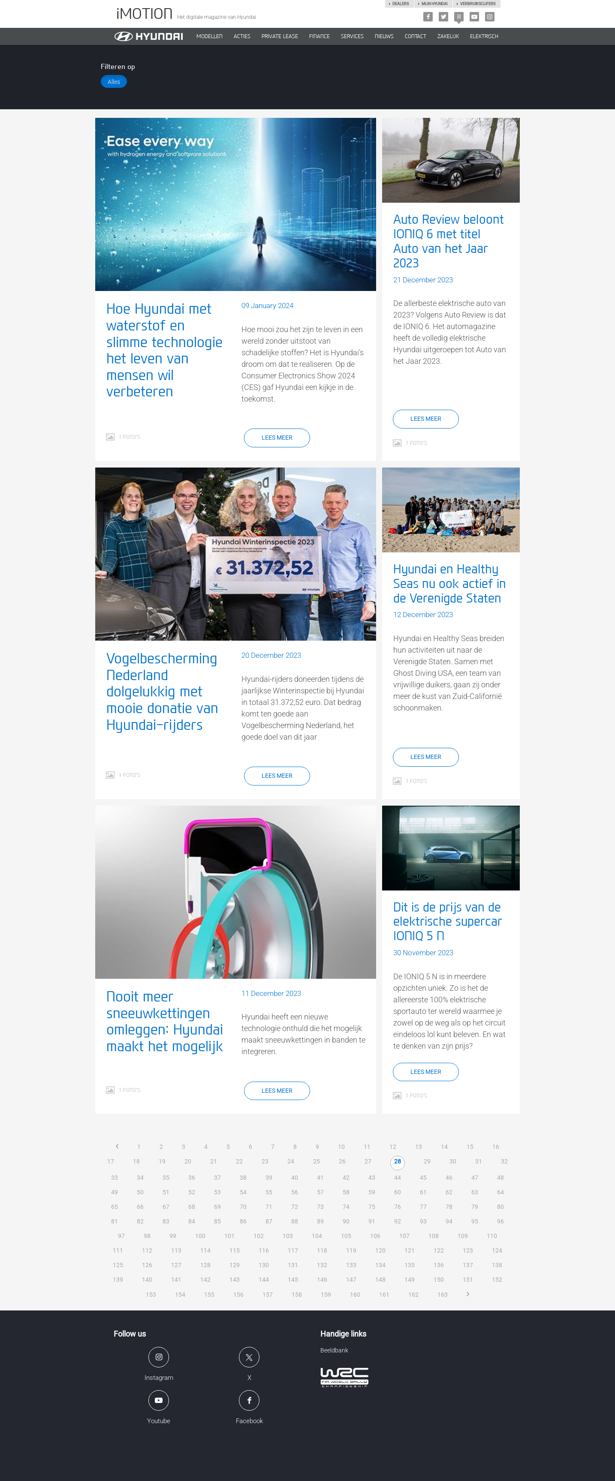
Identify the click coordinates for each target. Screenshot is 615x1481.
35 (166, 1177)
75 (371, 1206)
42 (346, 1177)
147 (351, 1279)
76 (397, 1206)
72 (294, 1206)
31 (478, 1161)
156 (238, 1294)
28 (397, 1161)
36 (191, 1177)
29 (427, 1161)
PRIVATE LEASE (280, 36)
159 (326, 1294)
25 (316, 1161)
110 (492, 1235)
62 (449, 1192)
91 (371, 1221)
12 (392, 1146)
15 (470, 1146)
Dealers (400, 4)
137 (468, 1265)
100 (200, 1235)
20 (187, 1161)
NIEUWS (384, 36)
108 (433, 1235)
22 (239, 1161)
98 (147, 1235)
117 (293, 1250)
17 (110, 1161)
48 (500, 1177)
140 (147, 1279)
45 (423, 1177)
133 (351, 1265)
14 (444, 1146)
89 (320, 1221)
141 (176, 1279)
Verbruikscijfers (477, 4)
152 (497, 1279)
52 (191, 1192)
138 (497, 1265)
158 (297, 1294)
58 (346, 1192)
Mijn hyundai (434, 4)
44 (397, 1177)
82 (140, 1221)
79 (474, 1206)
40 (294, 1177)
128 (205, 1265)
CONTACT (415, 36)
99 (172, 1235)
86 (243, 1221)
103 (288, 1235)
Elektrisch (484, 36)
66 (140, 1206)
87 (268, 1221)
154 (180, 1294)
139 (118, 1279)
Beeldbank (334, 1350)
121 (409, 1250)
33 (114, 1177)
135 (409, 1265)
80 (500, 1206)
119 (351, 1250)
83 (166, 1221)
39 (268, 1177)
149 (409, 1279)
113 (176, 1250)
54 (243, 1192)
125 (118, 1265)
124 (497, 1250)
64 (500, 1192)
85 (217, 1221)
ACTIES (242, 36)
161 (384, 1294)
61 (423, 1192)
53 (217, 1192)
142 (205, 1279)
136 (439, 1265)
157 (267, 1294)
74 (346, 1206)
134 (380, 1265)
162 (413, 1294)
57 (320, 1192)
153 (151, 1294)
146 (322, 1279)
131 (293, 1265)
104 (317, 1235)
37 (217, 1177)
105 (346, 1235)
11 (367, 1146)
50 (140, 1192)
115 (234, 1250)
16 (495, 1146)
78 (449, 1206)
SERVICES (352, 36)
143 (234, 1279)
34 (140, 1177)
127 (176, 1265)
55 (268, 1192)
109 (463, 1235)
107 (404, 1235)
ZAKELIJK (448, 36)
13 (418, 1146)
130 (264, 1265)
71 (268, 1206)
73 (320, 1206)
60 (397, 1192)
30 (452, 1161)
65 (114, 1206)
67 (166, 1206)
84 (191, 1221)
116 (264, 1250)
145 (293, 1279)
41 (320, 1177)
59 (371, 1192)
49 (114, 1192)
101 (229, 1235)
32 (504, 1161)
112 (147, 1250)
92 (397, 1221)
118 (322, 1250)
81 (114, 1221)
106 (375, 1235)
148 (380, 1279)
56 (294, 1192)
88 (294, 1221)
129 (234, 1265)
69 (217, 1206)
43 (371, 1177)
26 (342, 1161)
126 (147, 1265)
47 (474, 1177)
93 (423, 1221)
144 (264, 1279)
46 (449, 1177)
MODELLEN (209, 36)
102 (258, 1235)
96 (500, 1221)
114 (205, 1250)
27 (368, 1161)
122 (439, 1250)
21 (213, 1161)
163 (442, 1294)
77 (423, 1206)
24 (290, 1161)
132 (322, 1265)
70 (243, 1206)
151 (468, 1279)
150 (439, 1279)
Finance (319, 36)
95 (474, 1221)
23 (265, 1161)
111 (118, 1250)
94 (449, 1221)
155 (209, 1294)
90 (346, 1221)
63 (474, 1192)
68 (191, 1206)
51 (166, 1192)
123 (468, 1250)
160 (355, 1294)
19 (162, 1161)
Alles (114, 81)
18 (136, 1161)
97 (121, 1235)
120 (380, 1250)
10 (341, 1146)
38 (243, 1177)
